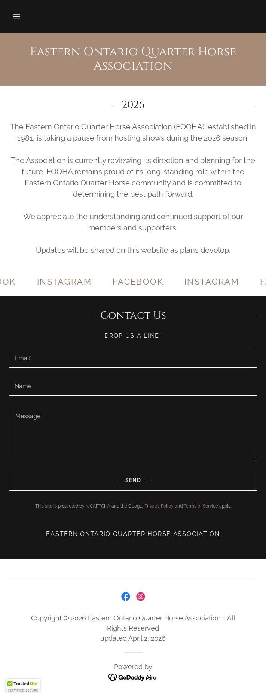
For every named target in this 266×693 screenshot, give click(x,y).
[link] (133, 59)
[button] (16, 16)
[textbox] (133, 358)
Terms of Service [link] (201, 506)
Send (75, 480)
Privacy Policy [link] (159, 506)
